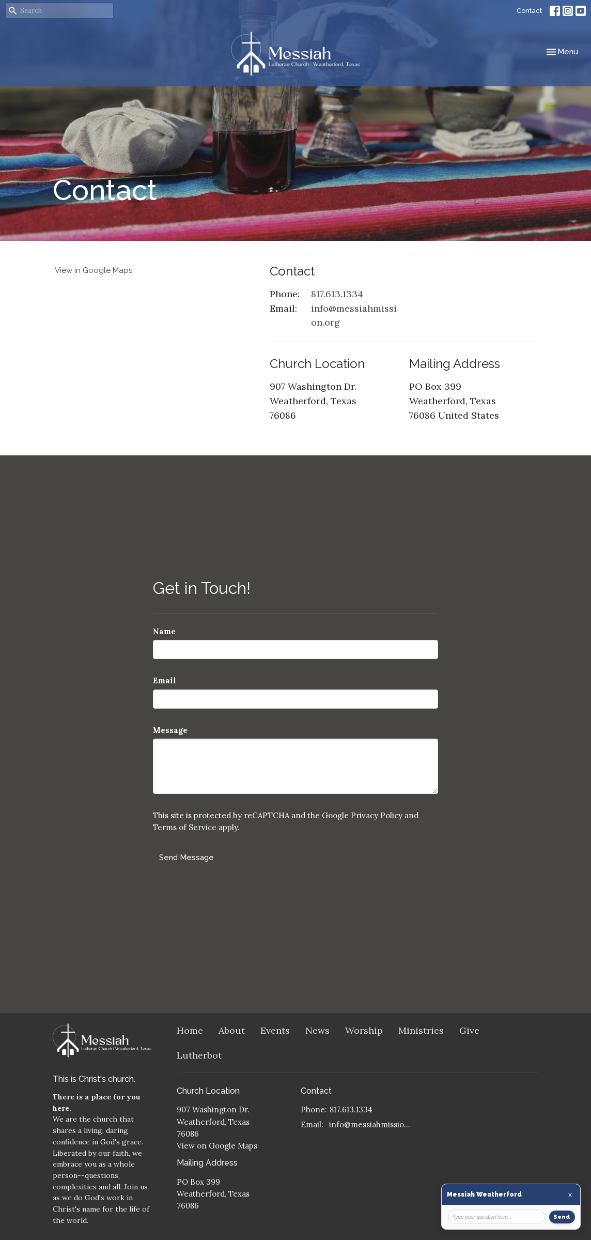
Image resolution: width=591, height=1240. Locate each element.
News (317, 1030)
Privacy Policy (376, 815)
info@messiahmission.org (354, 315)
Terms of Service (184, 827)
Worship (364, 1030)
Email (164, 680)
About (232, 1030)
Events (275, 1030)
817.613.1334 (337, 294)
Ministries (421, 1030)
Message (170, 730)
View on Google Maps (217, 1146)
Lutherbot (199, 1055)
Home (190, 1030)
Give (469, 1030)
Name (164, 631)
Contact (529, 10)
